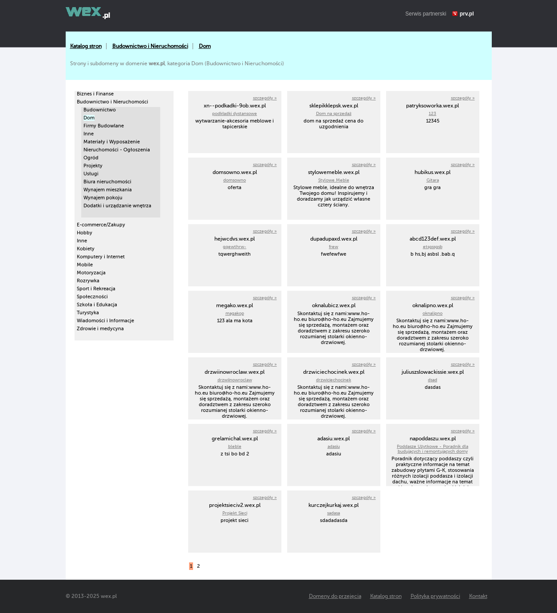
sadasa (333, 512)
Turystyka (88, 313)
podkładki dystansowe (234, 113)
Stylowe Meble (333, 180)
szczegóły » (265, 97)
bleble (234, 446)
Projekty (93, 166)
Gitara (433, 180)
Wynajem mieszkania (107, 190)
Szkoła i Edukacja (97, 305)
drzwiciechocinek (333, 379)
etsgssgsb (432, 246)
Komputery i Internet (101, 257)
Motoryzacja (91, 273)
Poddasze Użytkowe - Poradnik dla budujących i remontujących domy (432, 449)
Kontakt (478, 596)
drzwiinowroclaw (234, 379)
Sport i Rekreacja (96, 289)
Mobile (85, 265)
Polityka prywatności (435, 596)
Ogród (91, 158)
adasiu (334, 446)
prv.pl (467, 14)
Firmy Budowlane (103, 126)
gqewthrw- (234, 246)
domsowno (234, 180)
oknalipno (432, 313)
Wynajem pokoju (102, 198)
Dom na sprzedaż (334, 113)
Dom (205, 46)
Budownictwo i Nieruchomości (150, 46)
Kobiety (86, 249)
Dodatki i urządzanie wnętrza (117, 206)
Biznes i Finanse (95, 94)
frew (333, 246)
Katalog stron (86, 46)
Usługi (91, 174)
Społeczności (92, 297)
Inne (88, 134)
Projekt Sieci (234, 512)
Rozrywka (88, 281)
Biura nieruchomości (107, 182)
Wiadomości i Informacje (105, 321)
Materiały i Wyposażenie (111, 142)
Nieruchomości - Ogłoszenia (116, 150)
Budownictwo (99, 110)
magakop (234, 313)
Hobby (84, 233)
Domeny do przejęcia (335, 596)
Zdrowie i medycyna (100, 329)
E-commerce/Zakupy (101, 225)
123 (432, 113)
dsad (432, 379)
